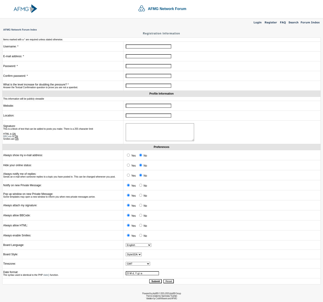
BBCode (7, 136)
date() (46, 275)
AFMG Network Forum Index (20, 29)
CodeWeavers (161, 298)
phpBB (155, 293)
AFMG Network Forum (167, 9)
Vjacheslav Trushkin (169, 296)
